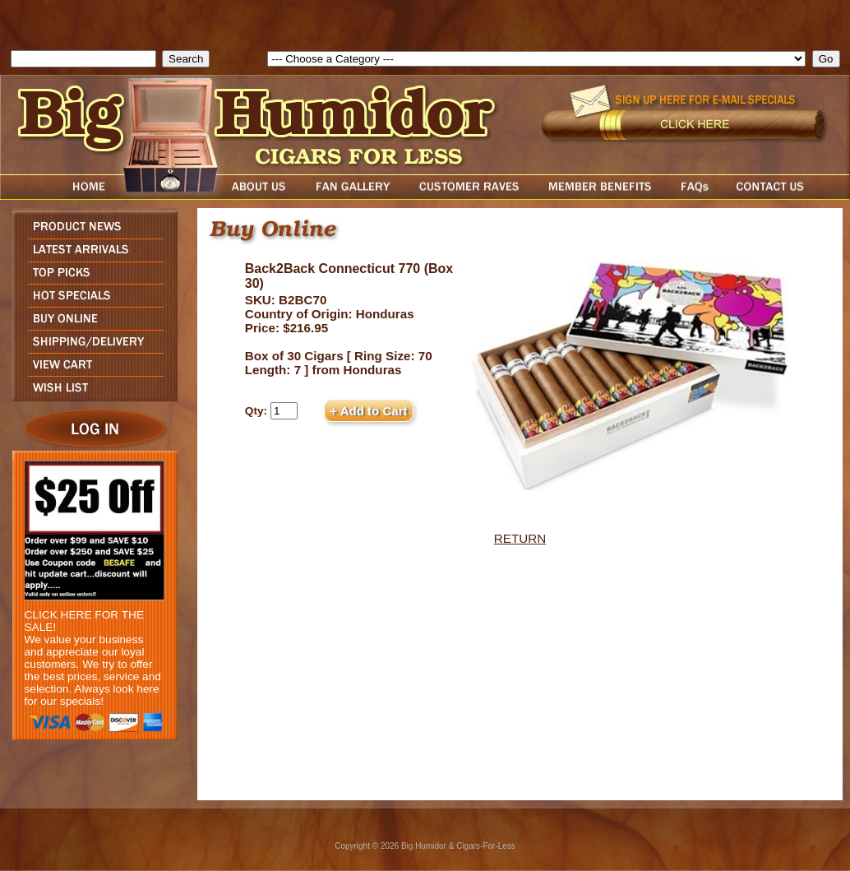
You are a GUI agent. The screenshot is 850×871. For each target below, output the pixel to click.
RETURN (520, 538)
